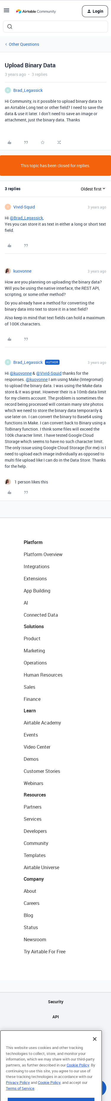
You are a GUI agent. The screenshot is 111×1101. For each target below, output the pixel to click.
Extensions (35, 578)
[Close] (94, 1050)
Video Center (37, 747)
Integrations (36, 566)
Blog (28, 915)
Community (36, 843)
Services (32, 819)
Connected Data (41, 615)
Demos (31, 759)
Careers (31, 903)
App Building (37, 590)
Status (31, 927)
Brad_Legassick (28, 90)
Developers (35, 831)
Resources (35, 794)
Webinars (33, 783)
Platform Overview (43, 554)
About (30, 891)
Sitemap (55, 1032)
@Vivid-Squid (49, 373)
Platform (33, 542)
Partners (32, 807)
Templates (35, 855)
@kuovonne (21, 373)
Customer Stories (42, 771)
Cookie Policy (78, 1076)
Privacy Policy (18, 1094)
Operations (35, 662)
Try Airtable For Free (44, 951)
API (55, 1016)
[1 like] (26, 482)
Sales (29, 687)
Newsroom (35, 939)
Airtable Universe (41, 867)
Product (32, 638)
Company (34, 879)
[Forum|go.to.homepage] (36, 11)
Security (55, 1001)
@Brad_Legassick (26, 218)
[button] (6, 12)
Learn (30, 710)
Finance (32, 699)
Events (31, 735)
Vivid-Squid (24, 207)
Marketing (34, 650)
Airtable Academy (42, 722)
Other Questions (24, 44)
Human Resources (43, 675)
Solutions (34, 626)
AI (26, 603)
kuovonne (22, 271)
